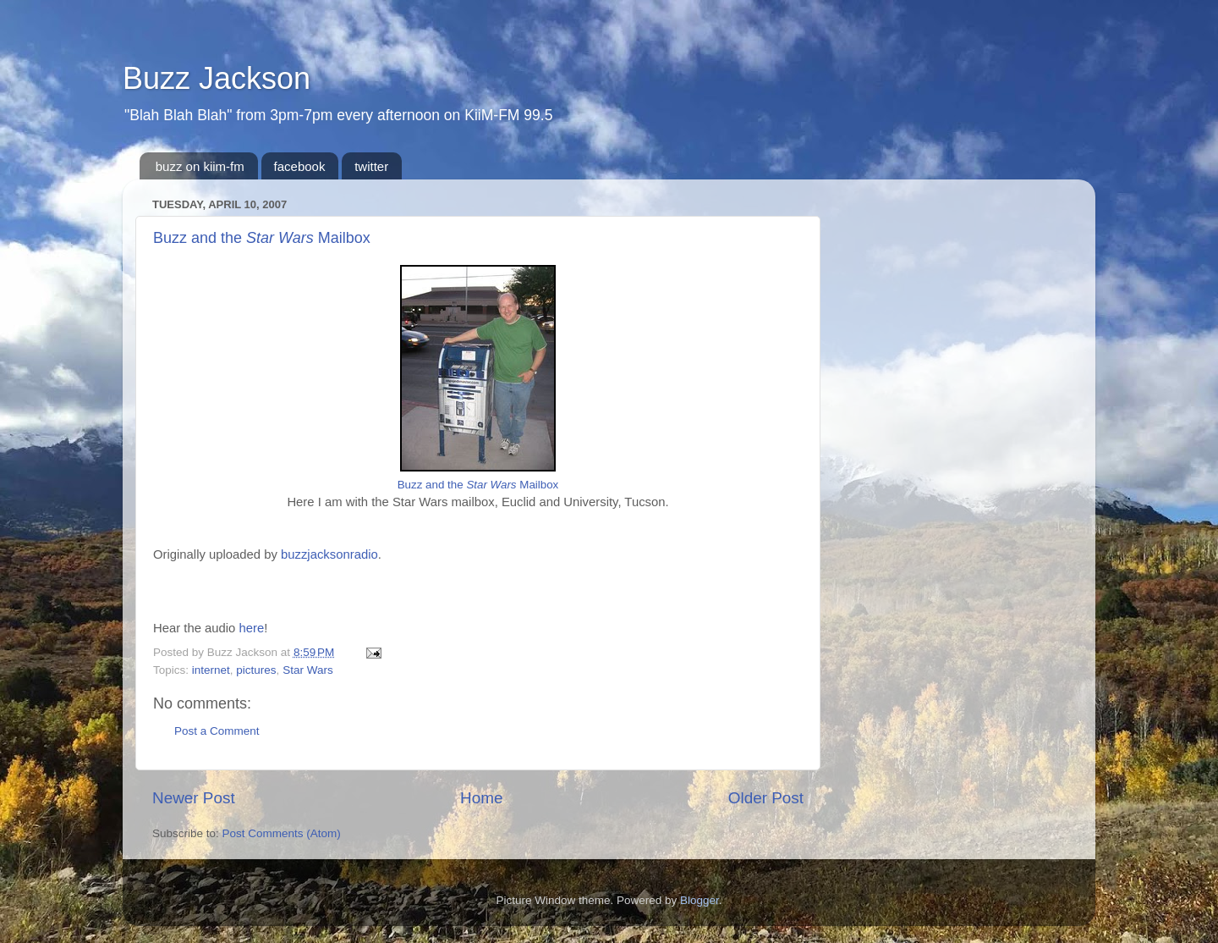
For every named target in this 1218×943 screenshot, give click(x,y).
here (252, 628)
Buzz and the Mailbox (261, 237)
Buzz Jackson (216, 78)
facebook (300, 166)
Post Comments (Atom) (281, 833)
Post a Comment (217, 731)
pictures (256, 670)
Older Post (766, 798)
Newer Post (193, 798)
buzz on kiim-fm (200, 166)
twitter (371, 166)
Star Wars (308, 670)
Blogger (699, 900)
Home (481, 798)
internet (211, 670)
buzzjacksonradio (329, 554)
